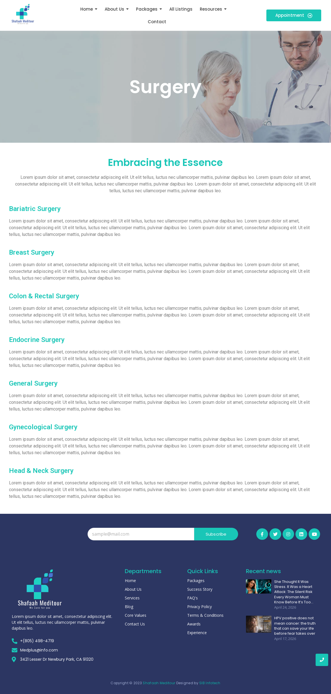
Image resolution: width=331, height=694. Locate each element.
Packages (196, 580)
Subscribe (216, 534)
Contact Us (135, 624)
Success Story (199, 589)
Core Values (135, 615)
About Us (133, 589)
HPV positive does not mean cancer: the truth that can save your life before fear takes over (295, 626)
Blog (129, 606)
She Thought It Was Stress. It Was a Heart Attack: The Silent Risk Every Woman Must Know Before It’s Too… (293, 592)
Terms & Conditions (205, 615)
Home (130, 580)
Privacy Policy (199, 606)
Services (132, 598)
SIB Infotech (209, 683)
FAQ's (192, 598)
